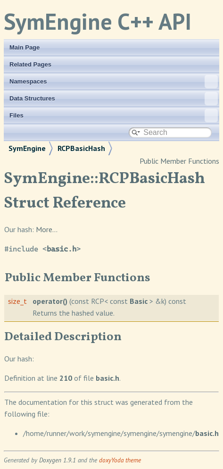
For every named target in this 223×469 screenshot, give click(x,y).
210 (65, 378)
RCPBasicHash (81, 148)
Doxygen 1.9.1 (57, 460)
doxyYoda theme (120, 460)
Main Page (24, 47)
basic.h (61, 248)
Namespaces (113, 81)
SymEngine (27, 148)
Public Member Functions (179, 161)
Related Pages (30, 64)
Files (113, 115)
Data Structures (113, 98)
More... (47, 229)
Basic (139, 301)
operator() (50, 301)
